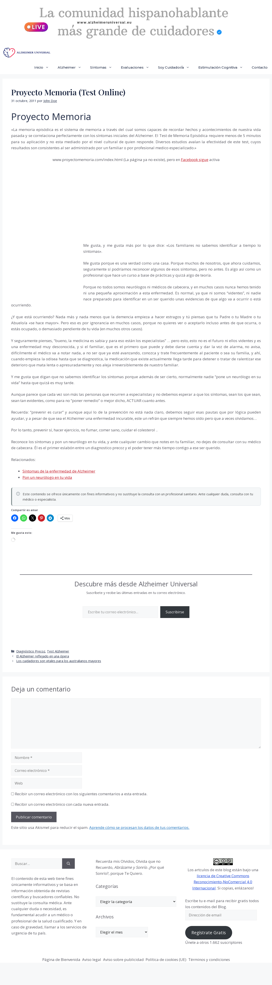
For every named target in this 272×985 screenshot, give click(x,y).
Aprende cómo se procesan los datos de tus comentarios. (139, 827)
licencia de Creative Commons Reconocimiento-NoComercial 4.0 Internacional (222, 881)
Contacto (260, 67)
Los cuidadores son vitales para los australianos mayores (58, 661)
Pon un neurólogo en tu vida (47, 477)
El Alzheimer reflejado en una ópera (42, 656)
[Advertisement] (44, 266)
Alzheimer (72, 67)
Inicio (43, 67)
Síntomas (103, 67)
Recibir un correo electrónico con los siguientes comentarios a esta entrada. (81, 793)
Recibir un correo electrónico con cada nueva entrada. (62, 804)
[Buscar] (68, 863)
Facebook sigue (194, 159)
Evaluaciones (137, 67)
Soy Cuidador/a (176, 67)
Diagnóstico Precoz (30, 651)
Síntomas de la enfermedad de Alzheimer (58, 471)
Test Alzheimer (58, 651)
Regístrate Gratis (208, 933)
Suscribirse (175, 612)
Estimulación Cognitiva (222, 67)
